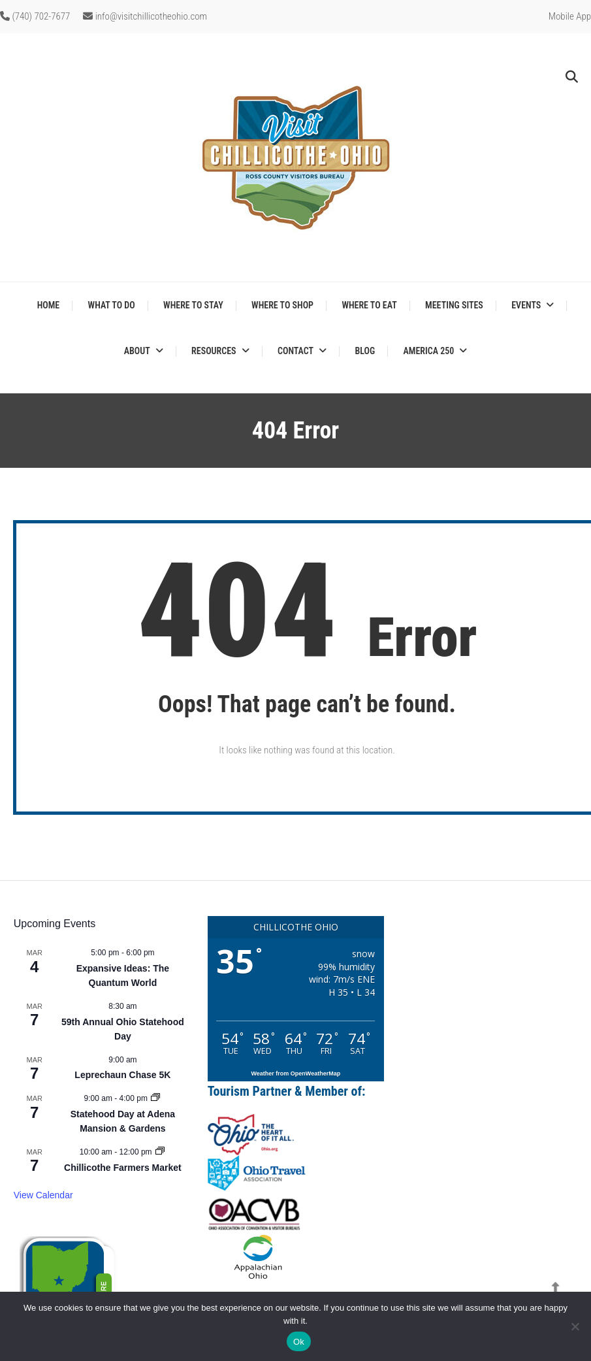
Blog (365, 351)
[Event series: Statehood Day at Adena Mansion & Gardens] (155, 1098)
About (137, 351)
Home (48, 305)
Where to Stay (193, 305)
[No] (574, 1326)
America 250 (429, 351)
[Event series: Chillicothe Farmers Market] (160, 1151)
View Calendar (43, 1195)
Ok (298, 1342)
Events (526, 305)
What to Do (111, 305)
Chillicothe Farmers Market (123, 1167)
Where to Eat (369, 305)
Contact (295, 351)
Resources (213, 351)
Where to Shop (282, 305)
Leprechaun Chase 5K (122, 1075)
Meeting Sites (454, 305)
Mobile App (570, 16)
